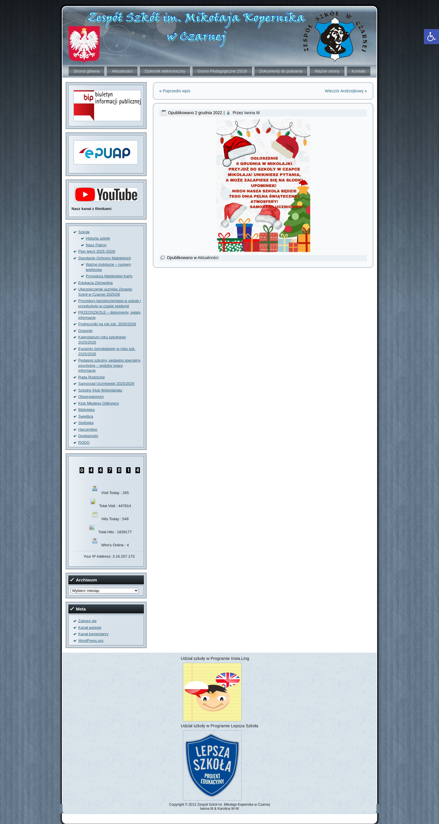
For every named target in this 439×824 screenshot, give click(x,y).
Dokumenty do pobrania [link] (281, 71)
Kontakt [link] (358, 71)
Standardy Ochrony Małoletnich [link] (104, 258)
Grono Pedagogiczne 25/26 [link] (222, 71)
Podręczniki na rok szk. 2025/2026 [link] (107, 324)
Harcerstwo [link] (87, 429)
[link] (431, 36)
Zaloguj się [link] (87, 621)
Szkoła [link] (84, 232)
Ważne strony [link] (327, 71)
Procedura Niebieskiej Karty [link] (109, 276)
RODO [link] (84, 442)
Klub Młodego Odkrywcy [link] (98, 403)
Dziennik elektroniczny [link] (165, 71)
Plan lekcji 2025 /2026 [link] (96, 251)
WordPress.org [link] (90, 640)
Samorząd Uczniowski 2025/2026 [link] (106, 383)
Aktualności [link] (122, 71)
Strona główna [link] (87, 71)
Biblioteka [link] (86, 409)
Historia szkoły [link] (98, 238)
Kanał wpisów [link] (89, 627)
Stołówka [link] (86, 423)
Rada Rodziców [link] (91, 377)
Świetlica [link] (85, 416)
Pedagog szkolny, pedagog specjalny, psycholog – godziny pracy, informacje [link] (109, 365)
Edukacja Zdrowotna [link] (95, 283)
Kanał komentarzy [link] (93, 634)
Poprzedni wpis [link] (176, 91)
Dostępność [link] (88, 436)
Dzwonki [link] (85, 330)
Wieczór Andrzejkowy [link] (344, 91)
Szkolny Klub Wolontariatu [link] (100, 390)
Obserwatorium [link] (91, 396)
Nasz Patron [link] (96, 245)
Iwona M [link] (252, 112)
